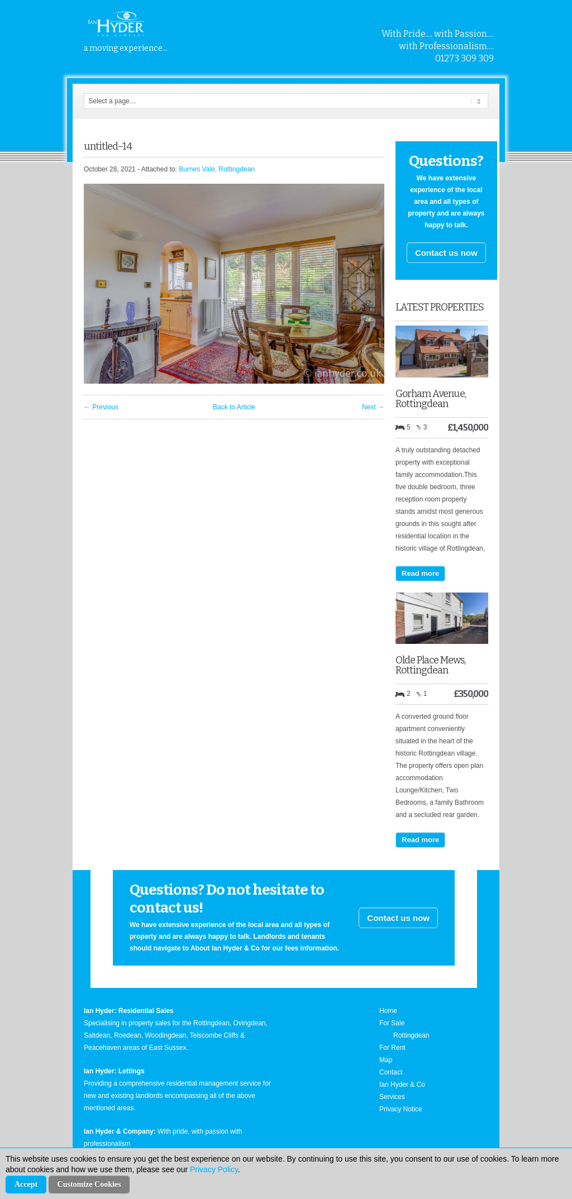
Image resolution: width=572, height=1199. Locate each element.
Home (388, 1011)
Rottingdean (411, 1035)
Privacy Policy (214, 1169)
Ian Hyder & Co (402, 1084)
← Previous (101, 407)
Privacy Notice (400, 1109)
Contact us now (446, 252)
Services (392, 1097)
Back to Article (234, 407)
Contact (390, 1072)
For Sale (391, 1023)
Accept (26, 1184)
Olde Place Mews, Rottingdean (430, 665)
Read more (420, 573)
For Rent (392, 1048)
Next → (373, 407)
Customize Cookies (89, 1184)
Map (385, 1060)
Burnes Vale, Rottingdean (217, 169)
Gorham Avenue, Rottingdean (430, 399)
